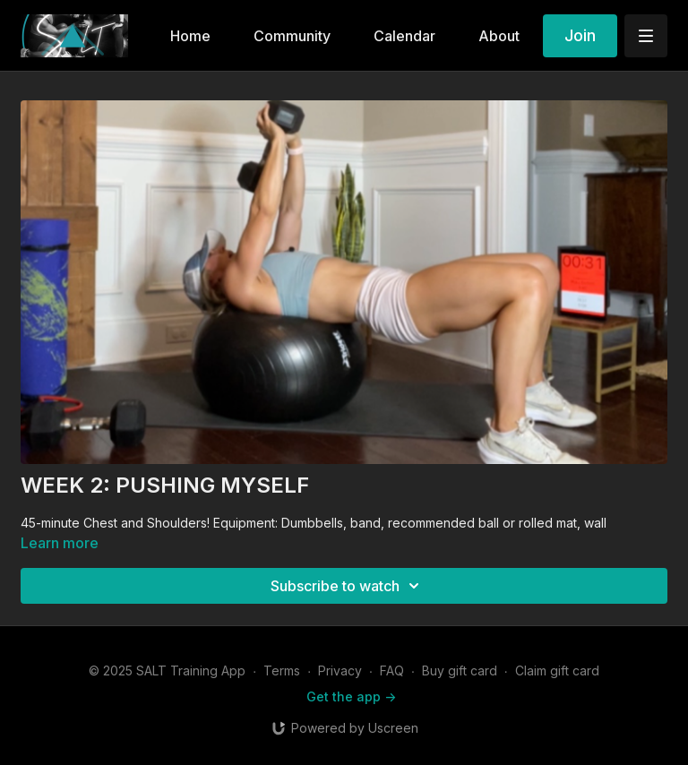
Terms (281, 670)
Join (580, 35)
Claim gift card (557, 670)
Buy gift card (459, 670)
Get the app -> (351, 696)
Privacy (340, 670)
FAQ (392, 670)
